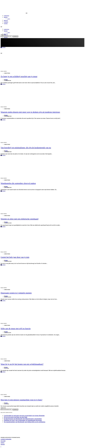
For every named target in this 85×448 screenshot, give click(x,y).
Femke (6, 79)
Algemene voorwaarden (6, 439)
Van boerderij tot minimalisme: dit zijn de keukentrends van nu (26, 148)
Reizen (5, 17)
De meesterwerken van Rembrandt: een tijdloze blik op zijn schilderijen (24, 422)
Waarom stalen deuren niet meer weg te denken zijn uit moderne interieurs (30, 112)
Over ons (3, 444)
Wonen (6, 23)
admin (6, 115)
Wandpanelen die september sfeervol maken (18, 183)
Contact (2, 442)
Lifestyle (6, 15)
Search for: (3, 34)
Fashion (6, 21)
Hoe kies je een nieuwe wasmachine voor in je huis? (21, 400)
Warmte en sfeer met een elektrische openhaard (19, 219)
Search (15, 36)
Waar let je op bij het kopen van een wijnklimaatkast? (22, 364)
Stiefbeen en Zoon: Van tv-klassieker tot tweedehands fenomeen (23, 420)
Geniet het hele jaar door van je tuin (15, 257)
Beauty (6, 20)
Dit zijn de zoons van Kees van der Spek (15, 417)
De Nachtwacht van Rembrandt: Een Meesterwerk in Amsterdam (23, 419)
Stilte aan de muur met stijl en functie (16, 328)
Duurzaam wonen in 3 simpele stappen (16, 293)
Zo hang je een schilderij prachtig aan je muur (19, 76)
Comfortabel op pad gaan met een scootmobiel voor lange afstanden (24, 415)
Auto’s (8, 18)
